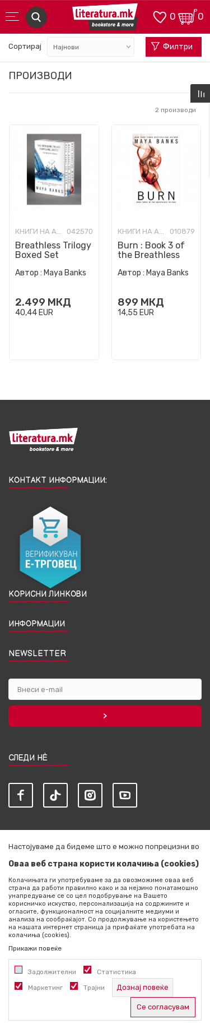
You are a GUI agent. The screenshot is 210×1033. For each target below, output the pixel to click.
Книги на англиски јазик (39, 232)
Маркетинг (45, 987)
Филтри (172, 47)
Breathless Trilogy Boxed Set (53, 250)
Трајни (94, 987)
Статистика (116, 972)
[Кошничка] (187, 16)
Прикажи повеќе (35, 948)
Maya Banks (65, 273)
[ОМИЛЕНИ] (159, 16)
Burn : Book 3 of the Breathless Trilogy (151, 255)
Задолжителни (52, 972)
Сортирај (24, 46)
